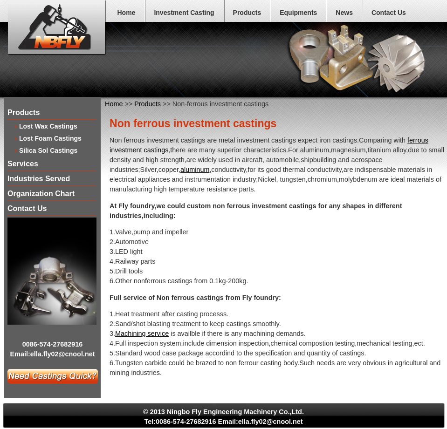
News (344, 12)
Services (22, 164)
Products (247, 12)
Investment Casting (184, 12)
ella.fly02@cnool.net (62, 354)
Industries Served (38, 179)
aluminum (194, 169)
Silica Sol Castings (48, 150)
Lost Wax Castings (48, 126)
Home (126, 12)
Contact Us (388, 12)
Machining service (142, 333)
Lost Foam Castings (50, 138)
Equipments (298, 12)
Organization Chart (41, 194)
